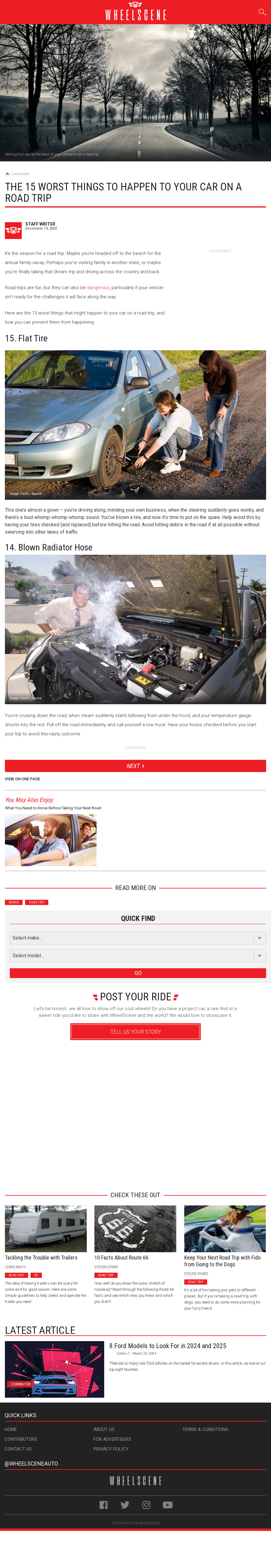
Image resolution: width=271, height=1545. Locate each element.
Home (11, 1429)
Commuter (21, 174)
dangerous (98, 287)
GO (138, 973)
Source (37, 494)
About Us (104, 1429)
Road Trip (36, 902)
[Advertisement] (220, 291)
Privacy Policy (110, 1449)
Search (262, 11)
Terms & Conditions (205, 1429)
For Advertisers (112, 1439)
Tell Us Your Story (135, 1031)
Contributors (21, 1439)
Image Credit (19, 494)
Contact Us (18, 1449)
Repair (14, 902)
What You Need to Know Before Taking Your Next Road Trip (53, 809)
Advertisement (133, 1176)
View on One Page (22, 779)
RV (36, 1275)
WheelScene (150, 1523)
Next (132, 766)
